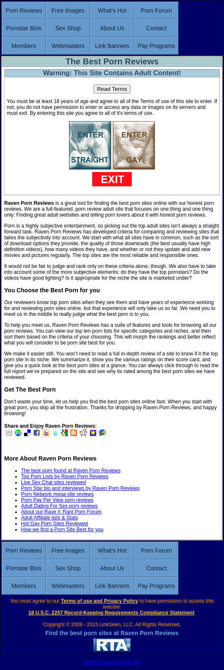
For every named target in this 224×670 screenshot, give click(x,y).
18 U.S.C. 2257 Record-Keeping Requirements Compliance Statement (111, 613)
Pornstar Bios (23, 28)
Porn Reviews (23, 10)
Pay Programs (156, 45)
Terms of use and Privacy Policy (99, 601)
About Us (112, 28)
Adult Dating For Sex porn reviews (59, 506)
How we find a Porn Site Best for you (62, 529)
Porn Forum (156, 10)
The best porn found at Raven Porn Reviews (70, 471)
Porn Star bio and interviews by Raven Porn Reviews (80, 488)
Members (23, 45)
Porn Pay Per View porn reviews (57, 500)
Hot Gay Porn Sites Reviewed (54, 524)
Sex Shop (68, 28)
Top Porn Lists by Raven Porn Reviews (64, 476)
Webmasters (67, 45)
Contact (156, 28)
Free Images (68, 10)
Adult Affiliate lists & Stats (49, 518)
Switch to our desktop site (112, 662)
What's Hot (112, 10)
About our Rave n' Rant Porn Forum (61, 512)
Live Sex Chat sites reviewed (53, 482)
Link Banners (112, 45)
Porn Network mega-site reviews (57, 494)
